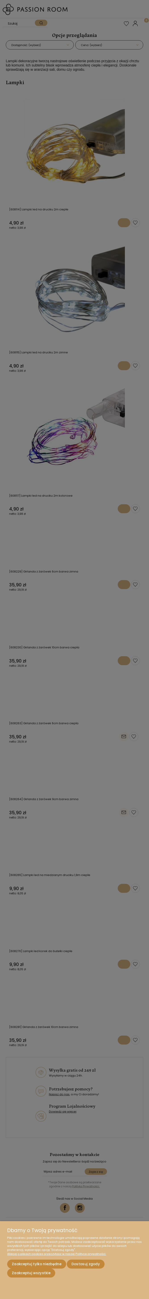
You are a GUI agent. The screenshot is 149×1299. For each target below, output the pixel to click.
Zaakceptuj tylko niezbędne (36, 1264)
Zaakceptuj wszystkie (31, 1273)
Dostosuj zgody (85, 1264)
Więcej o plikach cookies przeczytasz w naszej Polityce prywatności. (56, 1254)
